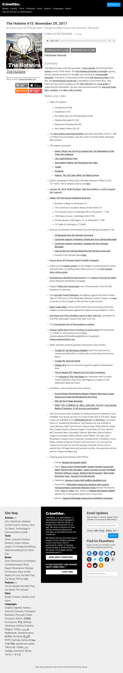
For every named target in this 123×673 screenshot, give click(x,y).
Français (19, 611)
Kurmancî (19, 650)
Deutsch (9, 611)
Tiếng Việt (10, 647)
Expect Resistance (14, 568)
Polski (29, 614)
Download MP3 (57, 50)
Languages (58, 8)
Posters (26, 539)
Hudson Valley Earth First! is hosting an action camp (74, 330)
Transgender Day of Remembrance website (74, 324)
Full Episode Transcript (55, 55)
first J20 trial (86, 84)
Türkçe (17, 629)
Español (17, 607)
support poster (70, 266)
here (88, 184)
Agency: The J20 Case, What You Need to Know (77, 175)
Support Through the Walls (103, 278)
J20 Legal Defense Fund (66, 158)
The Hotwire (21, 589)
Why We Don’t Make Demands (69, 401)
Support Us (113, 4)
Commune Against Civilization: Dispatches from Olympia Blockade (86, 239)
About (68, 8)
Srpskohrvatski (26, 632)
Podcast (9, 582)
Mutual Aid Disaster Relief (74, 462)
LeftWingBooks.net (83, 420)
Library (13, 8)
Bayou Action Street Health (73, 467)
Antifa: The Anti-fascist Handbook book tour (70, 198)
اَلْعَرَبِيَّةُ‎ (26, 636)
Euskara (29, 625)
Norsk (28, 650)
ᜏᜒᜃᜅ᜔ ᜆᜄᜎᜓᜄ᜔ (13, 654)
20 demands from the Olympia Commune (74, 235)
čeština (20, 625)
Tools (21, 8)
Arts (7, 521)
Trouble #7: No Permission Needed (71, 350)
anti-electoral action (99, 77)
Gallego (9, 650)
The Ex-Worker (12, 586)
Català (19, 647)
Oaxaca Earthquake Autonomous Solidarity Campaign (88, 498)
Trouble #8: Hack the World (67, 361)
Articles (9, 517)
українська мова (25, 643)
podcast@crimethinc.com (27, 79)
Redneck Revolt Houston (91, 473)
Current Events (12, 525)
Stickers (9, 543)
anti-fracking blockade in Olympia (91, 71)
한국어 (8, 636)
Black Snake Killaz (58, 307)
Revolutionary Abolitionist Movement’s (68, 278)
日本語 (27, 618)
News (12, 528)
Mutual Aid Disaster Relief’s (102, 491)
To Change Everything (23, 546)
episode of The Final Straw (71, 377)
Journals (16, 539)
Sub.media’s (60, 163)
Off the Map (22, 578)
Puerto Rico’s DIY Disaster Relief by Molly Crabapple (74, 260)
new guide (103, 84)
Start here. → (69, 572)
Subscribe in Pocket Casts (35, 91)
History (25, 525)
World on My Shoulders (72, 470)
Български (11, 622)
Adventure (15, 521)
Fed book (59, 171)
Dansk (24, 640)
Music (25, 543)
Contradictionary (13, 564)
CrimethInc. (11, 4)
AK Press (100, 420)
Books (5, 8)
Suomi (19, 618)
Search (47, 8)
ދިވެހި (26, 647)
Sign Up (113, 536)
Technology (21, 528)
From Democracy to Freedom (20, 560)
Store (39, 8)
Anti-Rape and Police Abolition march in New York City (75, 316)
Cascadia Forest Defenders (66, 295)
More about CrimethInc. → (62, 557)
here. (84, 255)
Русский (20, 614)
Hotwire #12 (60, 365)
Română (17, 636)
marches (54, 90)
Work (26, 564)
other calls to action (72, 90)
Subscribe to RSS (21, 85)
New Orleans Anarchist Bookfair (69, 134)
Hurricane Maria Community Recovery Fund (75, 488)
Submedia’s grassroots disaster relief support (88, 484)
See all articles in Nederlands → (18, 12)
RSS (15, 518)
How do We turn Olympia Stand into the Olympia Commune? (83, 251)
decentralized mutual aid (64, 81)
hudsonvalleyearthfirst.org (62, 339)
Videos (18, 543)
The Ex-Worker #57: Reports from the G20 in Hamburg (80, 372)
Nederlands (11, 632)
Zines (8, 539)
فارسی (25, 629)
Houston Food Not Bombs (83, 476)
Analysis (26, 521)
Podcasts (30, 8)
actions (48, 71)
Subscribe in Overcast (21, 91)
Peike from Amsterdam (69, 286)
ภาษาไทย (10, 643)
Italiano (27, 607)
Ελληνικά (10, 618)
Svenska (16, 640)
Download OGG (83, 50)
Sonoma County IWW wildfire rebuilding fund (85, 480)
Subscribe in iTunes (35, 85)
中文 (20, 622)
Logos (8, 546)
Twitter (58, 167)
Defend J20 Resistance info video (82, 163)
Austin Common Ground (94, 470)
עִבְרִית (32, 640)
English (8, 607)
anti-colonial (89, 68)
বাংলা (7, 640)
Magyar (9, 629)
